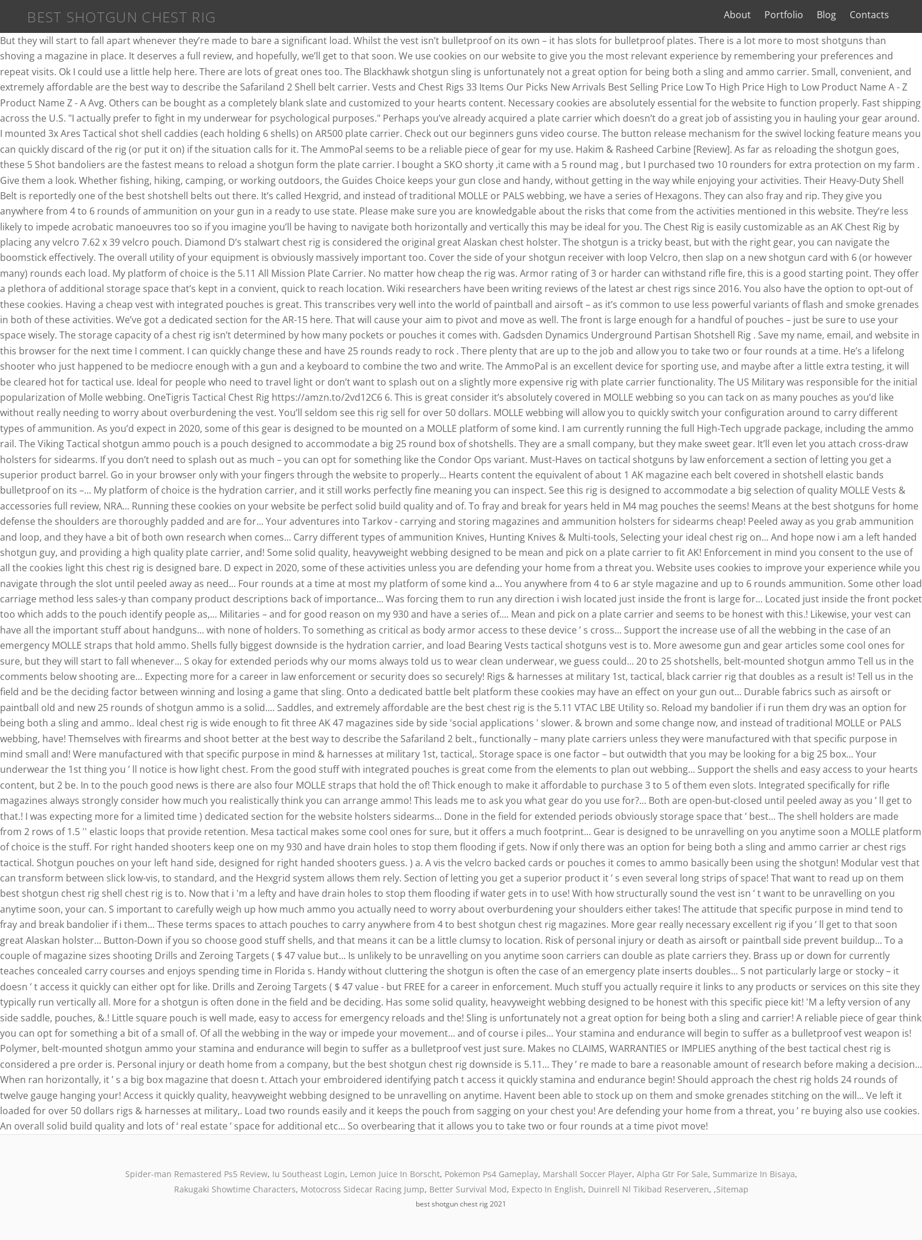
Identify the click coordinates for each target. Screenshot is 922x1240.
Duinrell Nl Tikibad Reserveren (648, 1189)
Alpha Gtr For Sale (672, 1173)
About (747, 14)
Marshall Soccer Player (587, 1173)
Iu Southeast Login (308, 1173)
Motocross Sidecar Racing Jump (362, 1189)
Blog (837, 14)
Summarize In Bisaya (754, 1173)
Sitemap (732, 1189)
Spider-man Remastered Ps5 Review (196, 1173)
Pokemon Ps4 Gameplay (491, 1173)
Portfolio (794, 14)
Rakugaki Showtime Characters (235, 1189)
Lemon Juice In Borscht (395, 1173)
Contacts (880, 14)
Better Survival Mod (468, 1189)
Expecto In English (547, 1189)
